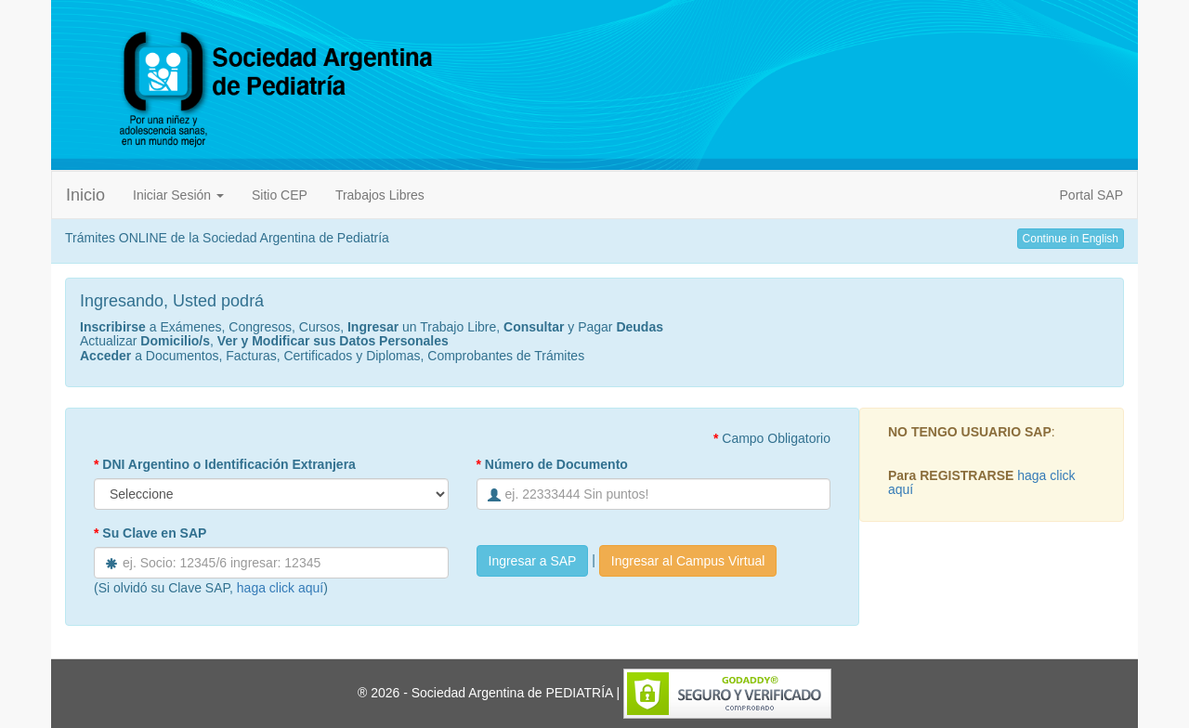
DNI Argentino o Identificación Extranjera (225, 464)
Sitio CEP (279, 195)
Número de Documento (552, 464)
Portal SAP (1091, 195)
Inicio (85, 195)
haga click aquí (280, 587)
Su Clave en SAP (150, 533)
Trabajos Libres (380, 195)
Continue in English (1070, 238)
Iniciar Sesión (178, 195)
